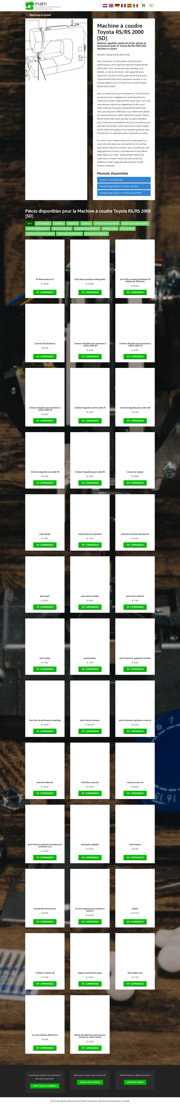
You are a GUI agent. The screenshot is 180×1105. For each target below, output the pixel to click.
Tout (29, 223)
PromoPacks (43, 223)
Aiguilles (72, 223)
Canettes (58, 223)
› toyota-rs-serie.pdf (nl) (111, 179)
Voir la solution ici (90, 1082)
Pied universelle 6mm (106, 223)
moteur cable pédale (37, 228)
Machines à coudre (38, 15)
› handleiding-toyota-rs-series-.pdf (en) (118, 186)
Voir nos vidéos (135, 1082)
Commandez (45, 292)
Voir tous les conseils (45, 1086)
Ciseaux (86, 223)
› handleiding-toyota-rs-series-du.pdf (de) (120, 192)
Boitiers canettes (62, 228)
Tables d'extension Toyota (40, 233)
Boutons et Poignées (96, 233)
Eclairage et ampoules (69, 233)
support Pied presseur (87, 228)
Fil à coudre (127, 228)
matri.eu (94, 1101)
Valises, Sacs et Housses (135, 223)
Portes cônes (109, 228)
